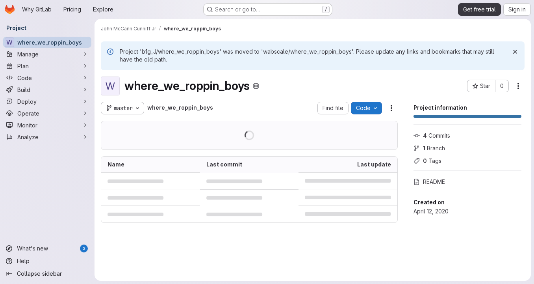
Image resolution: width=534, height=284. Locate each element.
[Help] (47, 261)
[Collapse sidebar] (47, 273)
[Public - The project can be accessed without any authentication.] (256, 86)
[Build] (47, 89)
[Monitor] (47, 125)
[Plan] (47, 65)
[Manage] (47, 54)
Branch (429, 148)
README (429, 181)
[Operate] (47, 113)
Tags (427, 160)
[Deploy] (47, 101)
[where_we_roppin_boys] (47, 42)
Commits (431, 135)
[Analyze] (47, 136)
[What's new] (47, 248)
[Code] (47, 77)
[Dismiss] (515, 51)
